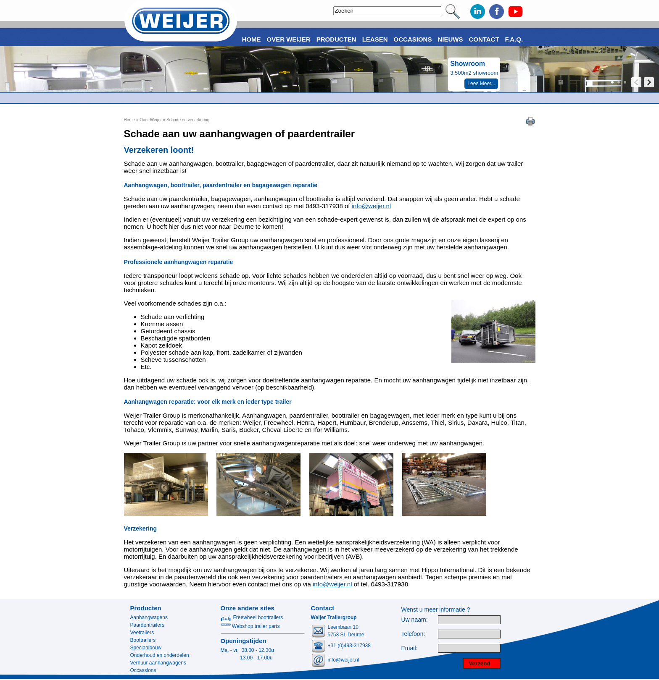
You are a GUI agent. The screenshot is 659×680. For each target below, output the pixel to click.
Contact (484, 39)
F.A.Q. (514, 39)
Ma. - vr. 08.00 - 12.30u (247, 650)
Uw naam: (414, 620)
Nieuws (450, 39)
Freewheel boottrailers (252, 617)
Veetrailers (142, 633)
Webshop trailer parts (250, 626)
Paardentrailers (147, 625)
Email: (409, 648)
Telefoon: (413, 634)
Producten (145, 608)
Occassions (143, 670)
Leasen (375, 39)
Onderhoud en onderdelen (159, 655)
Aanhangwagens (149, 617)
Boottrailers (143, 640)
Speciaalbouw (146, 648)
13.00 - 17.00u (247, 658)
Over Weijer (151, 120)
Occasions (413, 39)
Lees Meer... (481, 83)
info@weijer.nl (371, 205)
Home (129, 120)
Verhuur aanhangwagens (158, 663)
